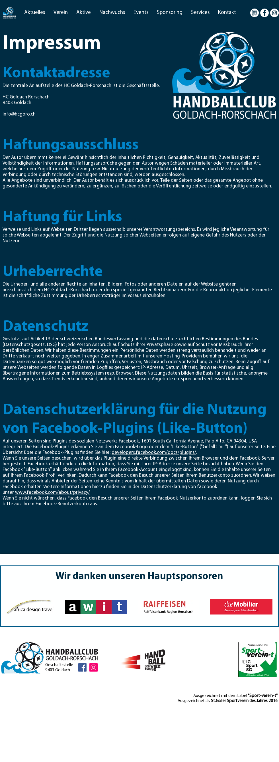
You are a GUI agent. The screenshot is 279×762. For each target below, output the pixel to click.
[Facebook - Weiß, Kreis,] (264, 13)
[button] (34, 13)
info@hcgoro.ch (19, 114)
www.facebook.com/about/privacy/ (52, 492)
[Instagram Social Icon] (93, 667)
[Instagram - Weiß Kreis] (274, 13)
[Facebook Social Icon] (82, 667)
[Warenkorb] (254, 13)
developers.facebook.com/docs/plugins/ (154, 452)
